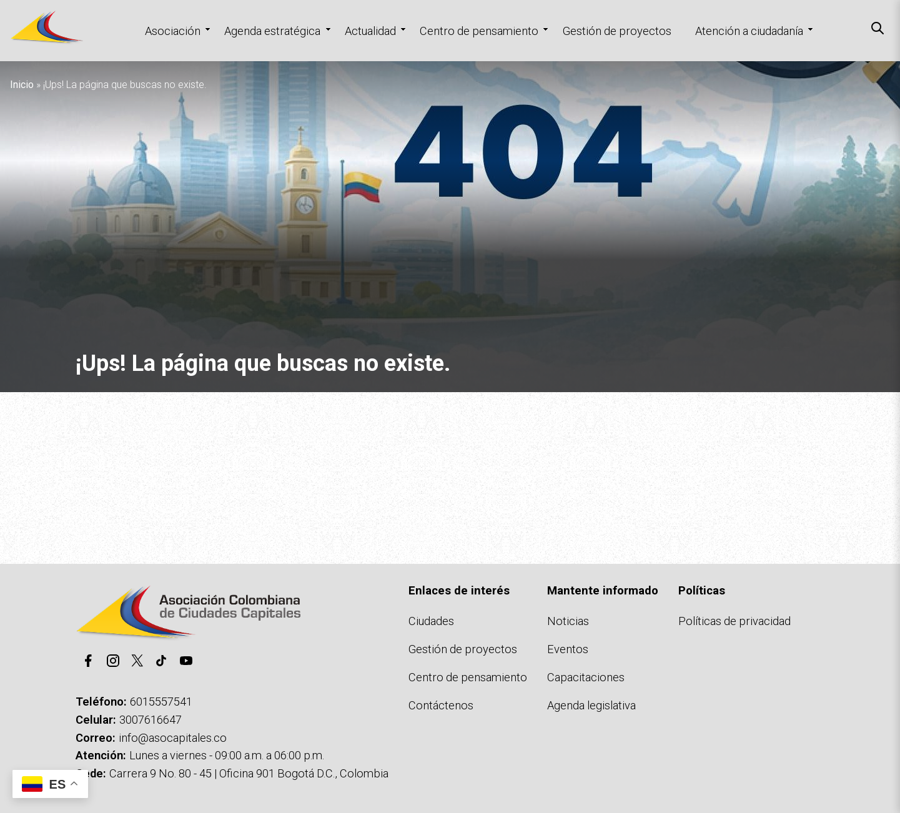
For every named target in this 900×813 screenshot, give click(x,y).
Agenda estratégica (272, 30)
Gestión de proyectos (617, 30)
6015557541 (161, 701)
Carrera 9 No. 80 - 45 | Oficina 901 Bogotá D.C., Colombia (248, 773)
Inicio (22, 85)
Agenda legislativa (591, 705)
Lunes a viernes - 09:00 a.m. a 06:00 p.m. (226, 755)
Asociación (172, 30)
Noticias (568, 621)
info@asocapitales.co (173, 737)
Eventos (567, 649)
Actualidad (370, 30)
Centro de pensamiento (479, 30)
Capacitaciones (586, 677)
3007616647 (150, 719)
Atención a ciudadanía (749, 30)
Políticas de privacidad (734, 621)
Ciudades (431, 621)
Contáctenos (440, 705)
